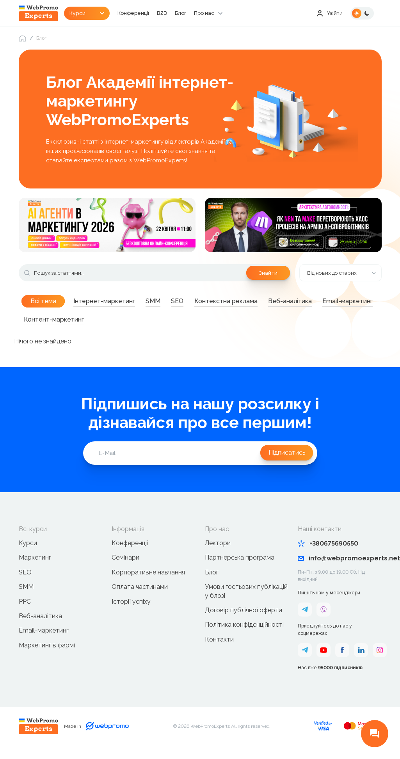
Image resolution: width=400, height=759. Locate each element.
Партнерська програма (239, 565)
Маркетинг (35, 565)
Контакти (219, 647)
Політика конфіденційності (244, 632)
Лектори (218, 550)
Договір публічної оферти (243, 617)
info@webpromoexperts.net (340, 565)
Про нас (225, 13)
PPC (25, 609)
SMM (26, 594)
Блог (200, 13)
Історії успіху (131, 609)
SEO (25, 579)
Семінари (125, 565)
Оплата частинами (140, 594)
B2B (181, 13)
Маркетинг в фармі (47, 652)
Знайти (267, 275)
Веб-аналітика (40, 623)
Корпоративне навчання (148, 579)
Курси (28, 550)
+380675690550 (328, 551)
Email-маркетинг (44, 638)
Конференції (151, 13)
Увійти (329, 13)
